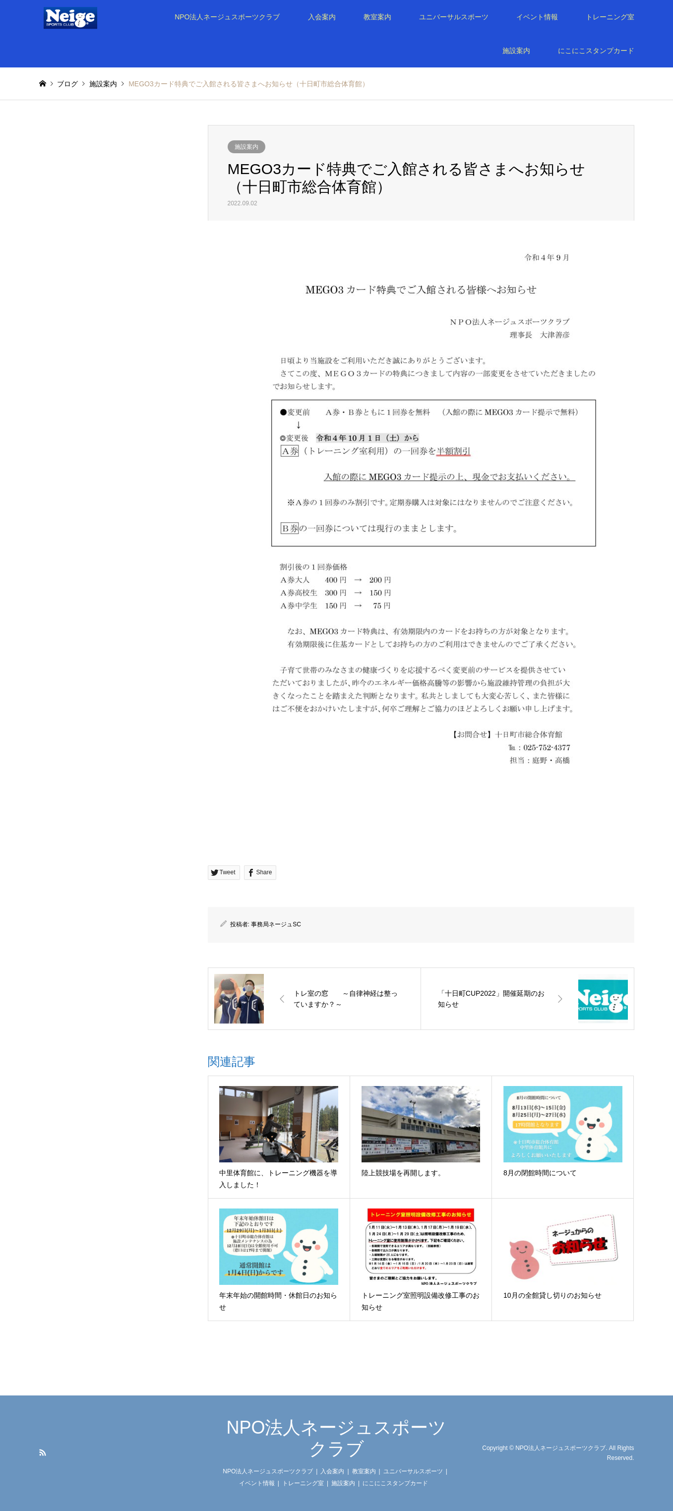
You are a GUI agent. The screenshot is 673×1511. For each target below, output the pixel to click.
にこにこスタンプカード (596, 51)
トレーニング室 (610, 17)
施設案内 (516, 51)
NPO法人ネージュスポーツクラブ (227, 17)
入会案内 (322, 17)
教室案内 (377, 17)
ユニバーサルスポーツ (454, 17)
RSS (42, 1452)
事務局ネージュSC (276, 924)
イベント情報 (537, 17)
